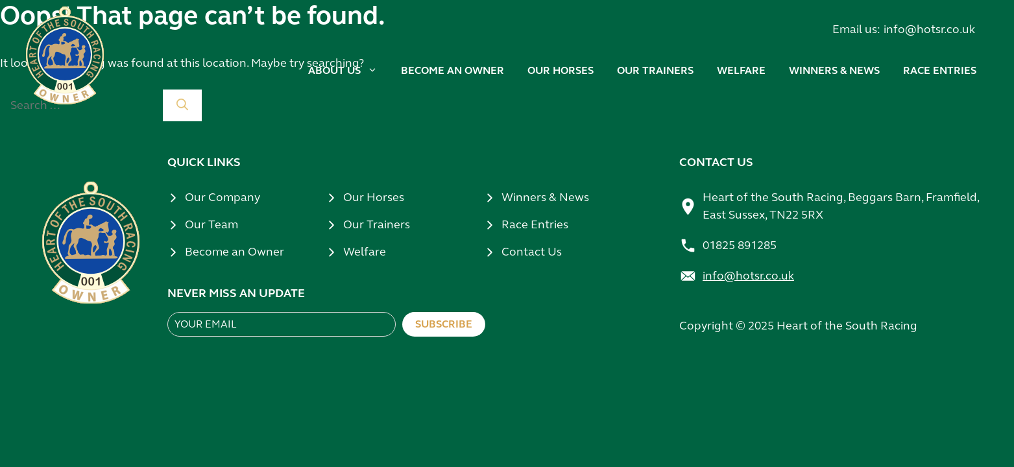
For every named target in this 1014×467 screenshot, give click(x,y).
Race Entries (939, 70)
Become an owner (452, 70)
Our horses (560, 70)
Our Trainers (376, 224)
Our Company (222, 197)
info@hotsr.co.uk (929, 29)
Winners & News (545, 197)
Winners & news (834, 70)
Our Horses (373, 197)
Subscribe (443, 324)
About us (348, 70)
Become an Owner (234, 252)
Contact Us (531, 252)
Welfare (741, 70)
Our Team (211, 224)
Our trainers (655, 70)
